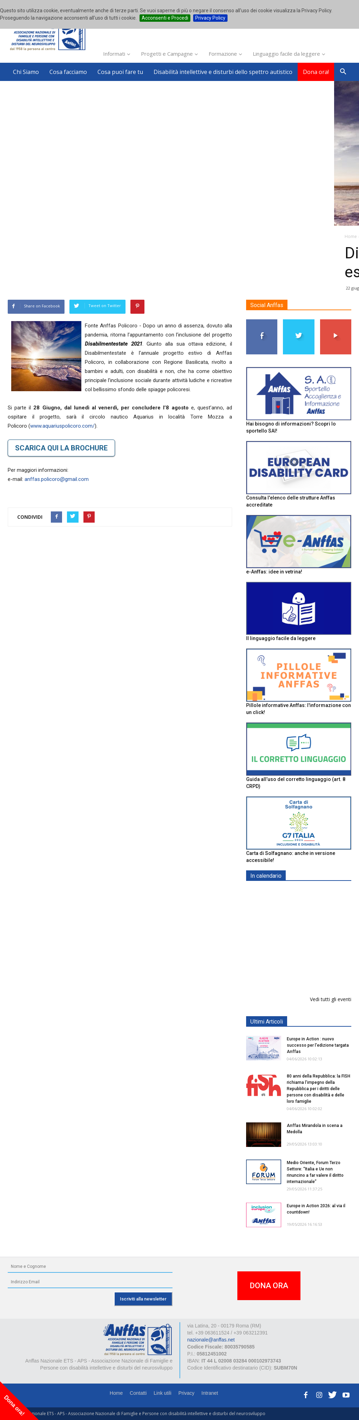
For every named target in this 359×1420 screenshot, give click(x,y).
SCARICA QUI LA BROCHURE (61, 448)
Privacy (186, 1393)
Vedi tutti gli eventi (330, 999)
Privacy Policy (210, 18)
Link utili (162, 1393)
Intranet (210, 1393)
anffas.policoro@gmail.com (57, 479)
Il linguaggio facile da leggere (281, 638)
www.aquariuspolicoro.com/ (62, 426)
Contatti (138, 1393)
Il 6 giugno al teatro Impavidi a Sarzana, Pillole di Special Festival (316, 973)
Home (116, 1393)
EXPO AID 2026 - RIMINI (315, 892)
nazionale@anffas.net (211, 1340)
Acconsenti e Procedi (165, 18)
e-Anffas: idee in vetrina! (274, 572)
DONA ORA (269, 1285)
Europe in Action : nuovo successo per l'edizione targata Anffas (318, 1045)
